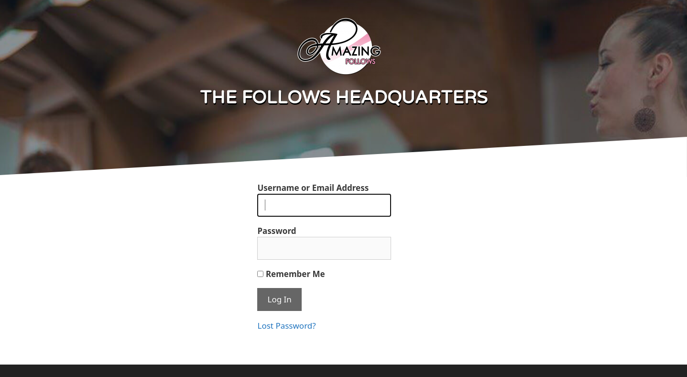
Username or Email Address (313, 187)
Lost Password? (286, 325)
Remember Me (291, 273)
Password (276, 230)
